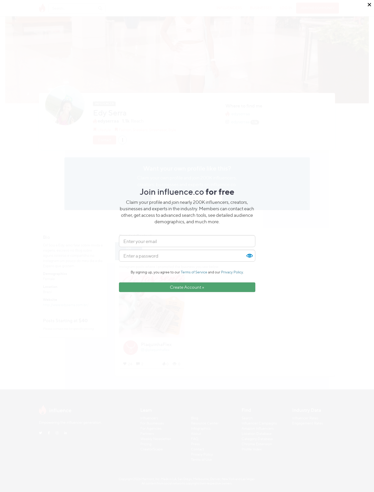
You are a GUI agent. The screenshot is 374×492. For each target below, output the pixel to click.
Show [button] (249, 255)
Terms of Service (194, 272)
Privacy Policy (232, 272)
